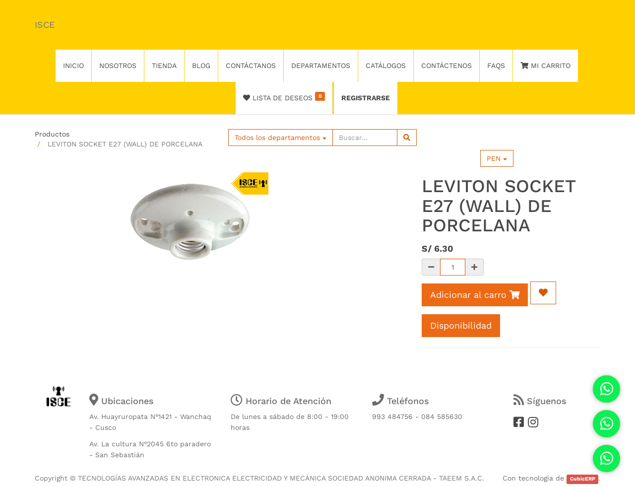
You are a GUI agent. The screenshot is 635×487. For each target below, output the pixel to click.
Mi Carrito (545, 66)
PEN (497, 158)
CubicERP (582, 479)
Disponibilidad (461, 325)
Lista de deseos (284, 97)
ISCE (45, 24)
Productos (52, 134)
